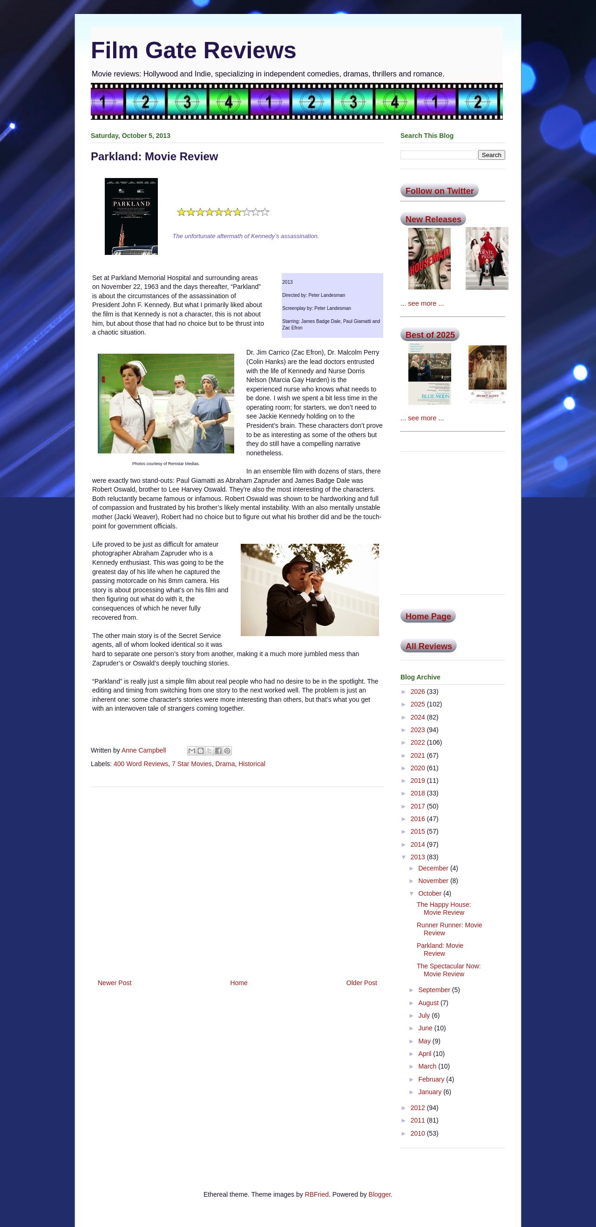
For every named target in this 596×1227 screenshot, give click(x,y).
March (428, 1066)
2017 (419, 806)
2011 (419, 1120)
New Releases (433, 219)
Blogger (380, 1194)
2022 (419, 742)
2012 (419, 1107)
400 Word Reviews (141, 764)
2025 (419, 704)
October (430, 893)
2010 (419, 1133)
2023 (419, 729)
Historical (251, 764)
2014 (419, 844)
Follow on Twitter (440, 191)
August (429, 1003)
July (425, 1015)
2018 (419, 793)
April (425, 1053)
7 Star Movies (192, 764)
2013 (419, 857)
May (425, 1041)
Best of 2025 (430, 335)
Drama (225, 764)
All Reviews (429, 646)
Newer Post (114, 983)
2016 (419, 819)
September (435, 990)
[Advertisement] (237, 879)
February (432, 1079)
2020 (419, 768)
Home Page (428, 616)
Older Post (361, 983)
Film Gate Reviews (194, 50)
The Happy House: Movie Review (444, 908)
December (434, 868)
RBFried (317, 1194)
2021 (419, 755)
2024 (419, 717)
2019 (419, 780)
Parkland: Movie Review (440, 949)
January (430, 1092)
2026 (419, 691)
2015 (419, 831)
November (434, 880)
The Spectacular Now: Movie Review (449, 970)
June (426, 1028)
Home (238, 983)
